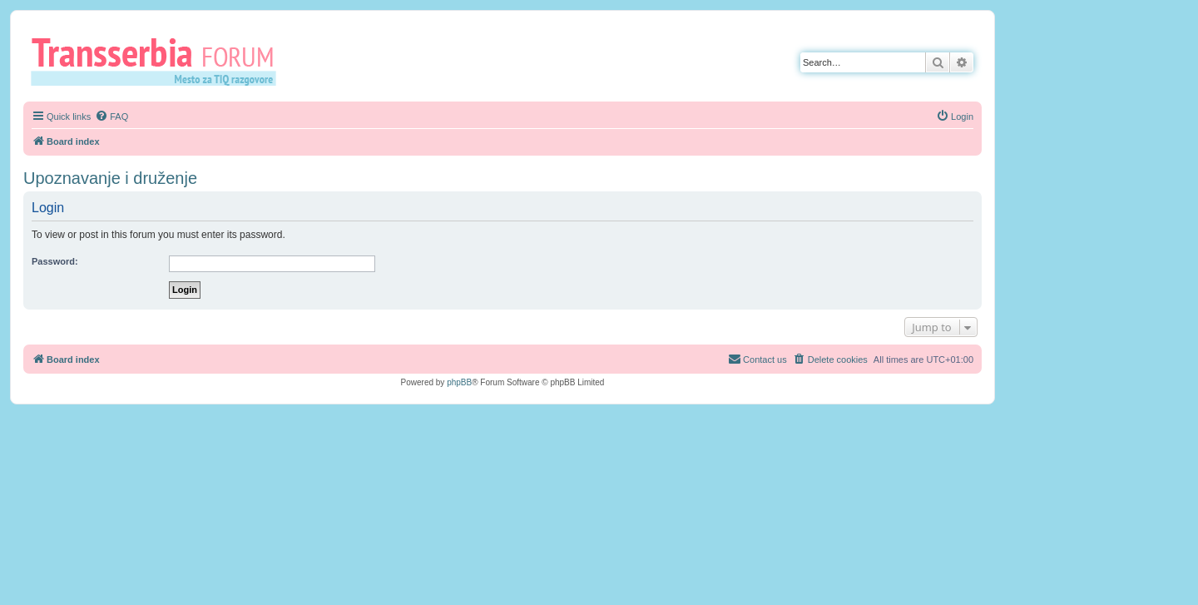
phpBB (459, 382)
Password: (55, 261)
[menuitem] (111, 116)
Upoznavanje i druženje (110, 178)
